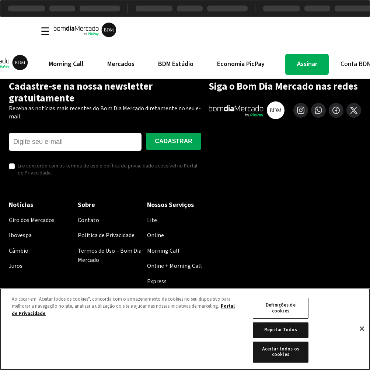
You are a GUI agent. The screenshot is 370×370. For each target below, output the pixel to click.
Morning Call (66, 64)
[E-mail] (75, 142)
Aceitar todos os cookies (280, 352)
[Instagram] (300, 110)
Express (157, 281)
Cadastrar (173, 141)
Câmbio (18, 251)
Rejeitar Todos (280, 329)
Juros (15, 266)
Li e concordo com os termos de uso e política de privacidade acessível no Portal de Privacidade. (107, 170)
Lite (152, 220)
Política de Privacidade (106, 235)
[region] (185, 329)
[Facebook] (336, 110)
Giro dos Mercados (32, 220)
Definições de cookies (281, 308)
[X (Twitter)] (353, 110)
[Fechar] (362, 329)
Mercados (121, 64)
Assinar (307, 64)
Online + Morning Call (174, 266)
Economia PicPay (241, 64)
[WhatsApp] (318, 110)
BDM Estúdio (175, 64)
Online (155, 235)
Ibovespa (20, 235)
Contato (88, 220)
